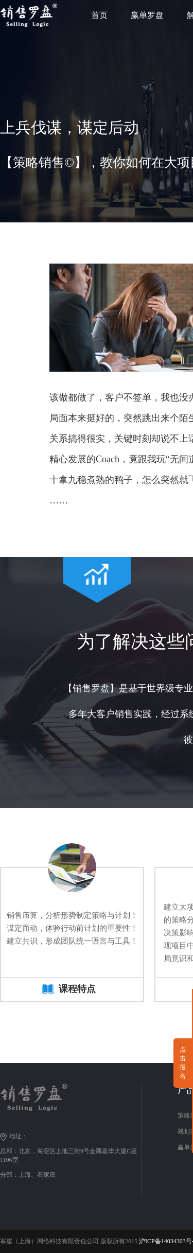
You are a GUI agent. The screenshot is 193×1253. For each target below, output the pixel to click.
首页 (99, 15)
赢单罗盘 (147, 15)
